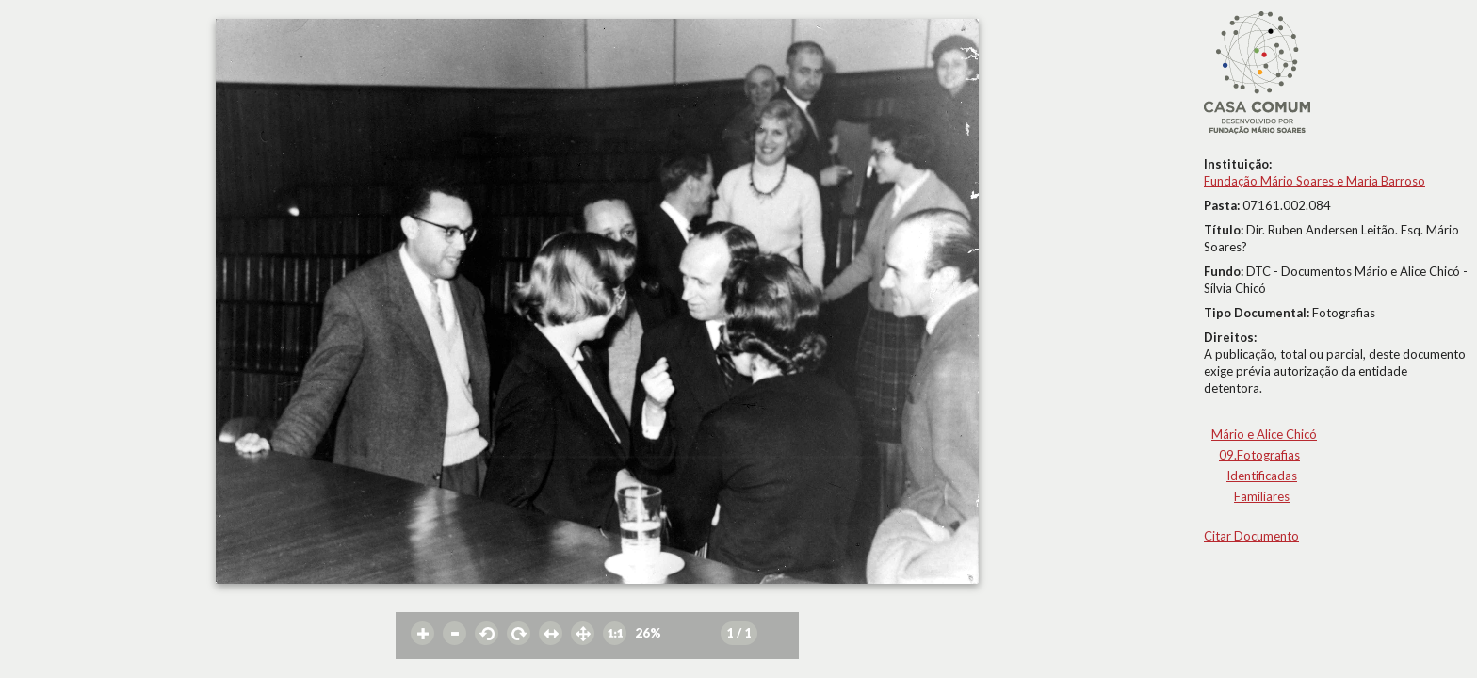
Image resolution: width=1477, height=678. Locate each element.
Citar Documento (1251, 535)
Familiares (1262, 496)
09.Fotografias (1259, 454)
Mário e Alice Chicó (1264, 434)
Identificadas (1261, 475)
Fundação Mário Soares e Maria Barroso (1314, 180)
